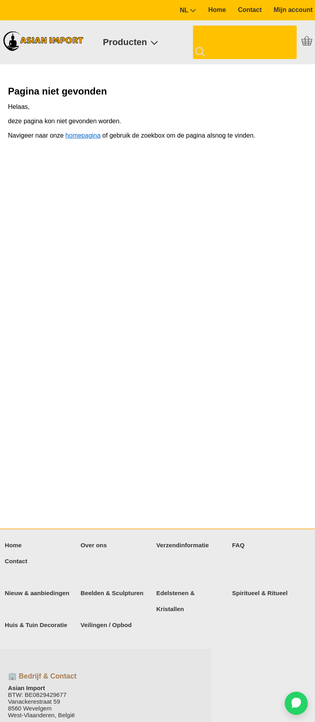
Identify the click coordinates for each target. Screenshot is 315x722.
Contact (250, 9)
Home (217, 9)
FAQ (238, 545)
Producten (130, 42)
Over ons (94, 545)
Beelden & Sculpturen (112, 593)
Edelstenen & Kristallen (175, 601)
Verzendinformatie (182, 545)
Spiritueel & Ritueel (259, 593)
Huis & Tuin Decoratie (36, 624)
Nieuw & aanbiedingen (37, 593)
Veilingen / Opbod (106, 624)
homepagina (82, 135)
